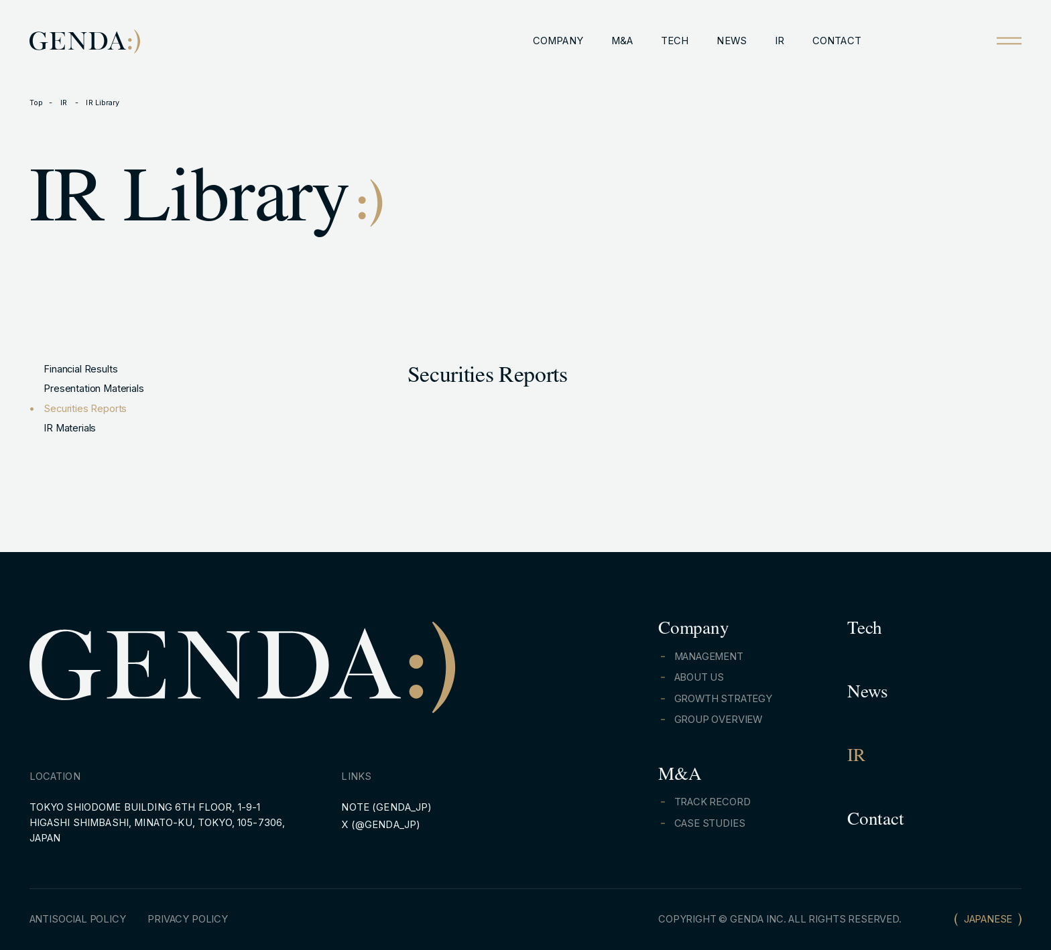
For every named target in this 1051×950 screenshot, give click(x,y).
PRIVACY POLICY (187, 919)
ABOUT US (699, 677)
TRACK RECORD (712, 802)
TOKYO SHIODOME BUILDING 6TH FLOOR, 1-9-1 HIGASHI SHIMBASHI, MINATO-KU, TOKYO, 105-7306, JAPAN (157, 822)
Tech (864, 630)
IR (779, 41)
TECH (675, 41)
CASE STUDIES (709, 823)
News (867, 694)
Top (36, 102)
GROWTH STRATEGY (723, 699)
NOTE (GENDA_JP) (386, 807)
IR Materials (70, 428)
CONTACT (836, 41)
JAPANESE (988, 919)
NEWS (732, 41)
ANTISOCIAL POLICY (77, 919)
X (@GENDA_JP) (380, 825)
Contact (875, 821)
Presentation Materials (93, 389)
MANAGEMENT (708, 657)
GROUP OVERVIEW (718, 720)
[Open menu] (1009, 40)
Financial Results (80, 369)
